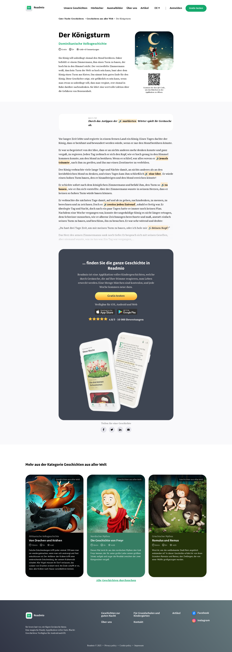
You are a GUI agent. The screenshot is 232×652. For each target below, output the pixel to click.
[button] (157, 8)
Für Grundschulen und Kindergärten (147, 614)
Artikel (145, 8)
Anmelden (176, 8)
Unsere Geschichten (75, 8)
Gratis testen (196, 8)
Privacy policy (110, 645)
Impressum (139, 645)
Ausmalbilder (115, 8)
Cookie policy (125, 645)
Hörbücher (97, 8)
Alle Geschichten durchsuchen (116, 580)
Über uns (132, 8)
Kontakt (138, 622)
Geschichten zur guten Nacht (110, 614)
